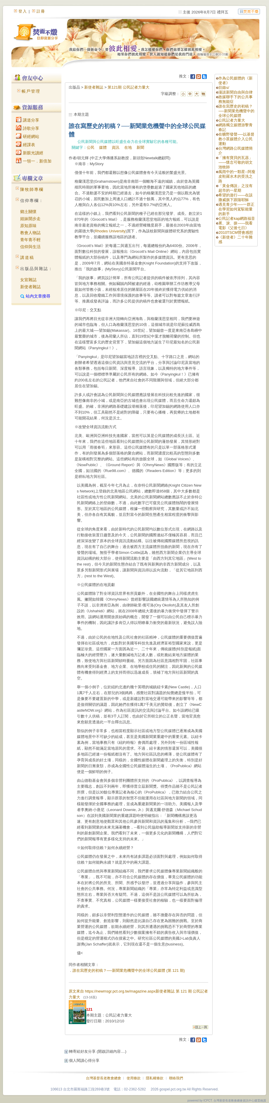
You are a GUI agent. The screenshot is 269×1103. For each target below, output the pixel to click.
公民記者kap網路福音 (236, 218)
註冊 (41, 11)
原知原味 (28, 225)
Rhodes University (110, 231)
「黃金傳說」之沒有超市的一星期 (235, 188)
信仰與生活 (30, 246)
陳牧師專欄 (32, 189)
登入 (22, 11)
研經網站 (27, 136)
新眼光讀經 (29, 153)
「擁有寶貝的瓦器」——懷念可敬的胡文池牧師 (235, 162)
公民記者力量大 (231, 120)
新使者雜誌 (30, 286)
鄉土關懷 (28, 211)
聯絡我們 (176, 1078)
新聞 (140, 147)
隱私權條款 (154, 1078)
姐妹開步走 (30, 218)
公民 (90, 147)
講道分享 (27, 120)
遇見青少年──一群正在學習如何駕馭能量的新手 (236, 209)
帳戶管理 (31, 91)
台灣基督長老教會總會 (103, 1078)
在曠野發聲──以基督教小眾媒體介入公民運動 (236, 139)
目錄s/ (223, 87)
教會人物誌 (30, 232)
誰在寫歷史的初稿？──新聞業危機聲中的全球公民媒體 (236, 111)
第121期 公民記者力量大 (128, 87)
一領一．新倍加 (33, 161)
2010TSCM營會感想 (235, 232)
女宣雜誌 (28, 279)
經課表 (25, 144)
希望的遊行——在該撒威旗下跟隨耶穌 (235, 197)
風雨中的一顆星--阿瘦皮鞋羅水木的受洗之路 (236, 176)
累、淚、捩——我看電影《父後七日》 (235, 225)
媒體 (103, 147)
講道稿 (27, 257)
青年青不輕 (30, 239)
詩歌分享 (27, 128)
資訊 (115, 147)
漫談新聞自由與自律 (235, 92)
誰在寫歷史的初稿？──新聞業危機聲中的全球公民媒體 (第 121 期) (129, 970)
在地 (128, 147)
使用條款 (134, 1078)
